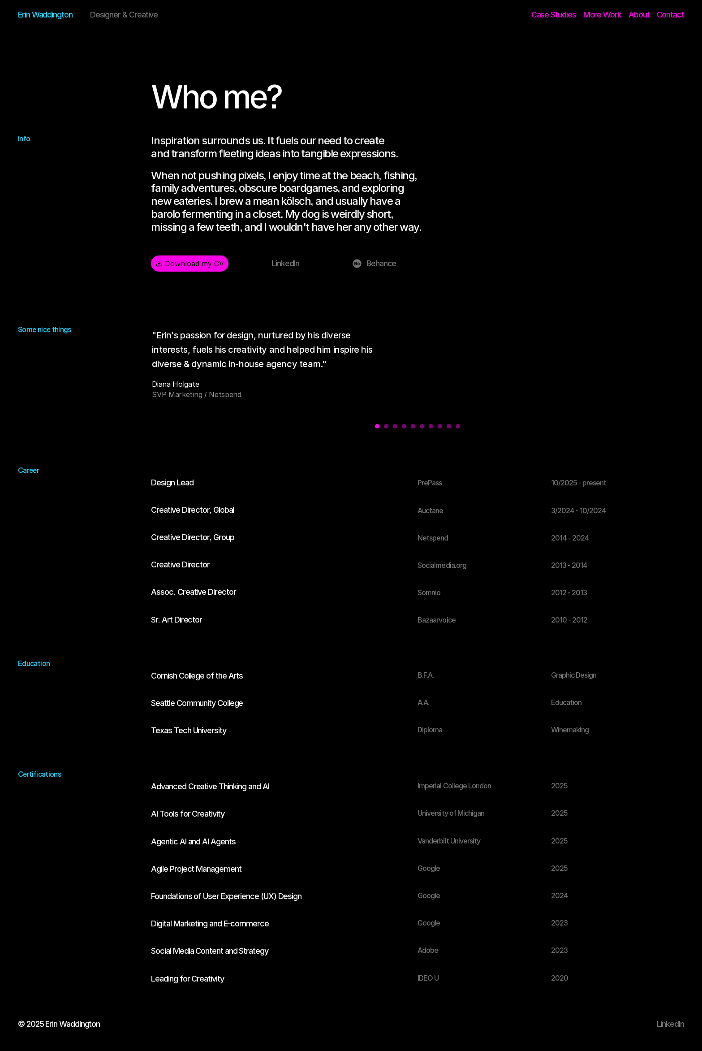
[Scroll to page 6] (422, 427)
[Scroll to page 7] (430, 427)
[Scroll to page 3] (395, 427)
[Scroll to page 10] (459, 427)
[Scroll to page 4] (404, 427)
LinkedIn (285, 264)
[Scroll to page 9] (448, 427)
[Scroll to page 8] (439, 427)
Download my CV (189, 264)
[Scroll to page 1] (376, 427)
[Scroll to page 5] (413, 427)
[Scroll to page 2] (386, 427)
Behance (381, 264)
